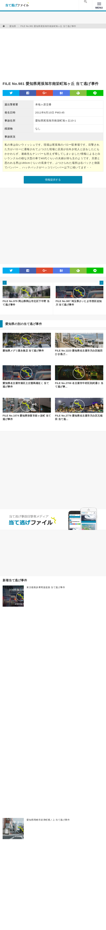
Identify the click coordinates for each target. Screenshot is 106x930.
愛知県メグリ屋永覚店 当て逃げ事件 (23, 350)
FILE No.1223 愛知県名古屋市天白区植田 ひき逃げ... (79, 352)
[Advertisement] (43, 52)
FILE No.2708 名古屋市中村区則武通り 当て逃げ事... (79, 385)
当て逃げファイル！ (17, 5)
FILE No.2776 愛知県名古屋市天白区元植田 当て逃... (79, 417)
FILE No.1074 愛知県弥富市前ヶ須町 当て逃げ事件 (27, 417)
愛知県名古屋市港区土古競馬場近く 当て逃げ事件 (26, 385)
